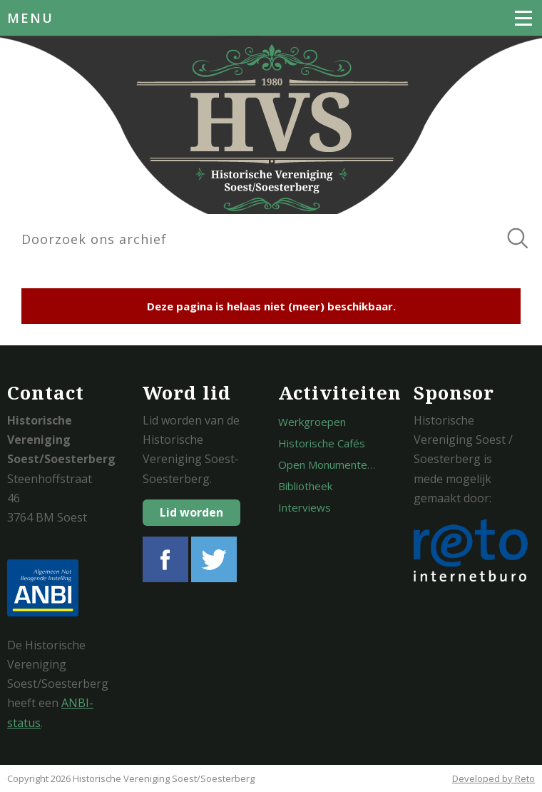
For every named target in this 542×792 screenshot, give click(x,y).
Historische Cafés (321, 443)
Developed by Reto (493, 778)
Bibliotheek (305, 486)
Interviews (304, 507)
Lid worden (191, 512)
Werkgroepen (312, 422)
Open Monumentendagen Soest (356, 464)
